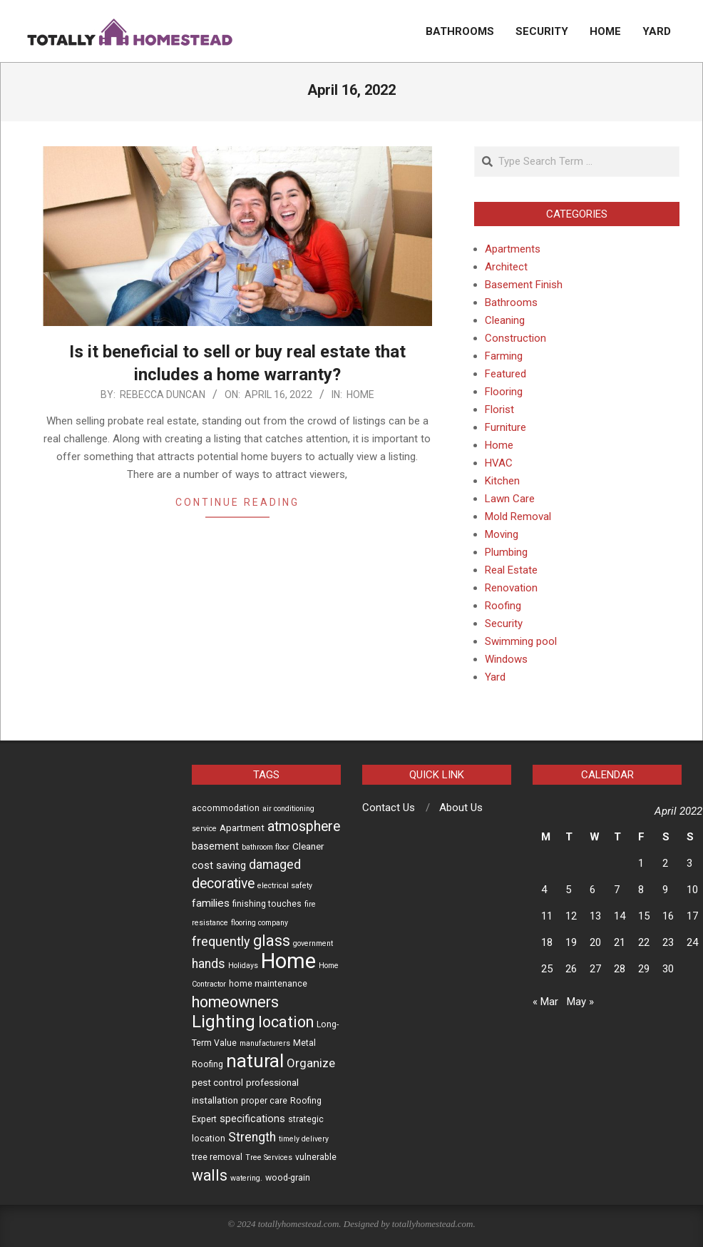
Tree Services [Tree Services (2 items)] (268, 1157)
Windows (506, 659)
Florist (499, 409)
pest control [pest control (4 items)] (217, 1082)
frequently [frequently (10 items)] (221, 941)
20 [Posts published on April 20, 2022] (595, 942)
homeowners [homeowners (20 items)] (235, 1002)
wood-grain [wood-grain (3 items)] (287, 1178)
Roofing (503, 605)
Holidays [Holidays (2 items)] (243, 965)
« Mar (545, 1001)
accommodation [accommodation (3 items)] (226, 808)
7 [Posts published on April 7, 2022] (617, 889)
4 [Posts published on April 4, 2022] (544, 889)
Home (360, 394)
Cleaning (505, 320)
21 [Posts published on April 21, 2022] (619, 942)
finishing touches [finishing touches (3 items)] (267, 904)
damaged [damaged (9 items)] (275, 864)
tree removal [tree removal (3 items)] (217, 1157)
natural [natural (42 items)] (255, 1061)
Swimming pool (521, 641)
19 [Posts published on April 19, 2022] (571, 942)
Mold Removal (518, 516)
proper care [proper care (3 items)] (264, 1101)
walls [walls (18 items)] (209, 1175)
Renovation (511, 587)
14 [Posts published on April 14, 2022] (619, 916)
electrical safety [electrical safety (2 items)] (284, 885)
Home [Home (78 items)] (288, 961)
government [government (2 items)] (313, 943)
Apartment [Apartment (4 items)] (242, 827)
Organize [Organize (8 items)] (311, 1063)
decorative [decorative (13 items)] (223, 883)
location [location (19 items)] (286, 1022)
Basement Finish (524, 284)
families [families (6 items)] (211, 903)
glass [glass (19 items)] (271, 941)
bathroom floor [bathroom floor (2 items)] (265, 847)
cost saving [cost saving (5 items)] (219, 865)
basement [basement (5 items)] (215, 846)
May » (580, 1001)
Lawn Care (510, 498)
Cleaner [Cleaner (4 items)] (308, 846)
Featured (505, 373)
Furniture (505, 427)
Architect (506, 266)
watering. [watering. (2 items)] (246, 1178)
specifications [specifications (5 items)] (252, 1118)
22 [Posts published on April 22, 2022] (644, 942)
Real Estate (511, 570)
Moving (501, 534)
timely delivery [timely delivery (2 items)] (304, 1139)
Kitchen (502, 480)
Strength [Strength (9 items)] (252, 1137)
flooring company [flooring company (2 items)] (259, 922)
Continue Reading (237, 502)
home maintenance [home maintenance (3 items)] (268, 984)
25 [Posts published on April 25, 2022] (547, 968)
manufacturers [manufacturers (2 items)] (265, 1043)
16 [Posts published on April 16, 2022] (668, 916)
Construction (515, 338)
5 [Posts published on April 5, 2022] (568, 889)
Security (504, 623)
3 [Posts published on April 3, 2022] (689, 863)
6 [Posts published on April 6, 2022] (592, 889)
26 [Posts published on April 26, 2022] (571, 968)
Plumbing (506, 552)
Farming (504, 356)
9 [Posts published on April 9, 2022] (665, 889)
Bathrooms (511, 302)
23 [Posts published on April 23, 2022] (668, 942)
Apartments (512, 249)
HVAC (499, 463)
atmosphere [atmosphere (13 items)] (303, 826)
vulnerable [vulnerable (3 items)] (316, 1157)
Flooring (504, 391)
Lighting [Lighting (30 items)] (223, 1022)
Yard (495, 677)
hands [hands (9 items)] (208, 964)
